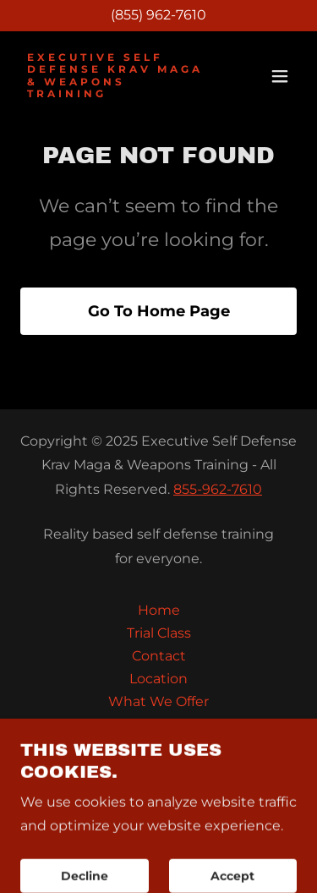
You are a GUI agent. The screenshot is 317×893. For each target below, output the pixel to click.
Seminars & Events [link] (159, 747)
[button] (280, 76)
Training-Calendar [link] (158, 724)
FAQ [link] (158, 770)
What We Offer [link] (158, 701)
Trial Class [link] (159, 633)
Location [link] (158, 679)
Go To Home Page (159, 311)
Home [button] (159, 610)
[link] (117, 93)
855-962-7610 (217, 489)
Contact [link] (159, 656)
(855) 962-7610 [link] (158, 15)
